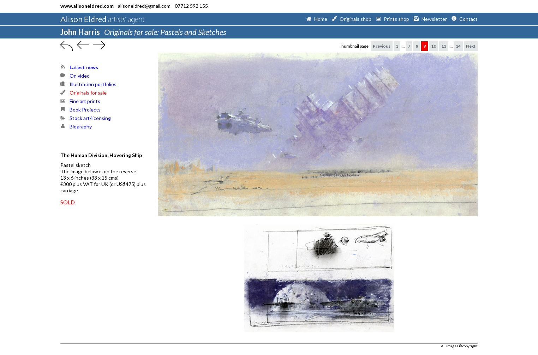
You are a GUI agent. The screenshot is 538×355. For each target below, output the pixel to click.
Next (471, 46)
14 (458, 46)
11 (443, 46)
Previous (381, 46)
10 (433, 46)
